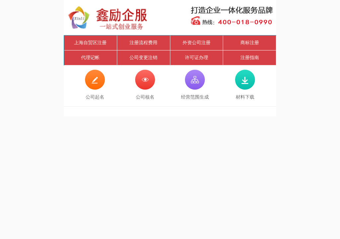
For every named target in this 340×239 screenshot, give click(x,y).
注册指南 (249, 57)
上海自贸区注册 (90, 42)
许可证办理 (196, 57)
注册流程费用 (143, 42)
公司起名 (95, 85)
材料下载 (245, 85)
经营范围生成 (195, 85)
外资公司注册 (197, 42)
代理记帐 (90, 57)
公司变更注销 (143, 57)
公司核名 (145, 85)
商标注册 (249, 42)
